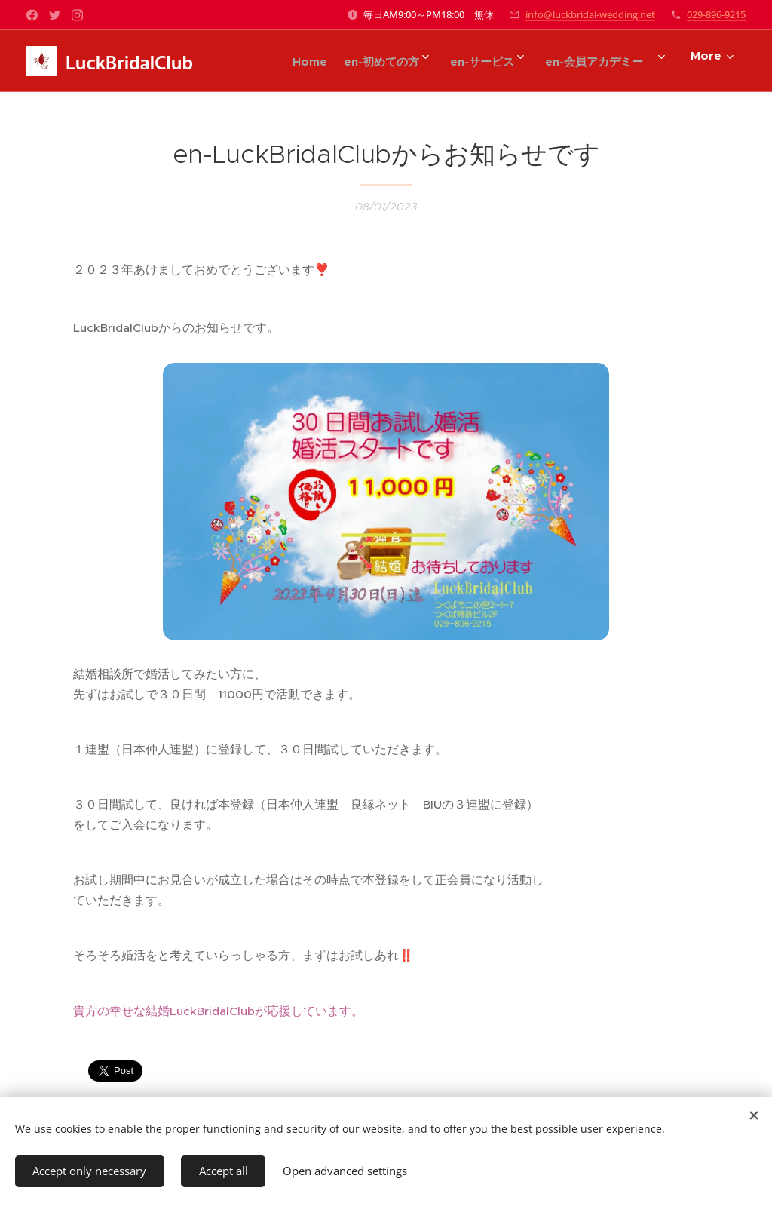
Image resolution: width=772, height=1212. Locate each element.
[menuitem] (284, 61)
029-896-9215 (716, 14)
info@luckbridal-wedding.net (590, 14)
